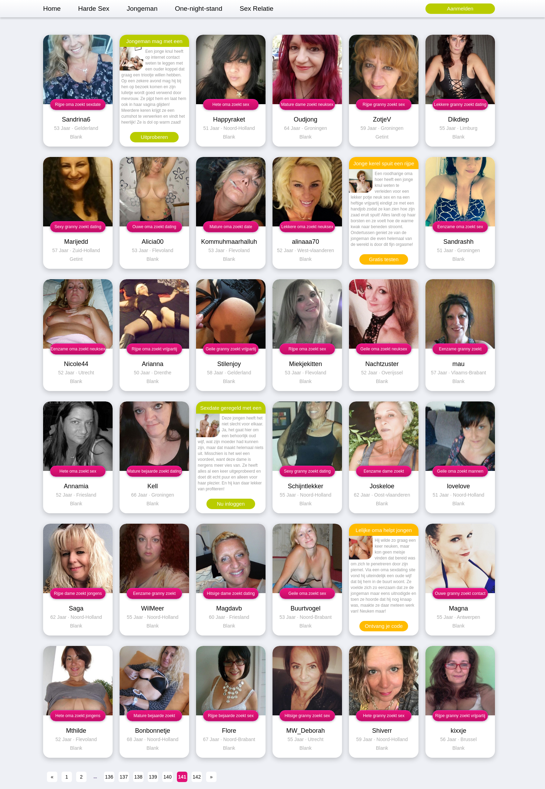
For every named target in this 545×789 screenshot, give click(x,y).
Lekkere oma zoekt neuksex (307, 226)
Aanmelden (460, 8)
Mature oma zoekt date (231, 226)
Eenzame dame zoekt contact (384, 473)
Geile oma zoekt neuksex (383, 349)
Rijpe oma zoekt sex (307, 349)
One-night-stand (198, 8)
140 (167, 777)
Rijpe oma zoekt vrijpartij (154, 349)
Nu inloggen (231, 504)
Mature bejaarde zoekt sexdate (154, 717)
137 (124, 777)
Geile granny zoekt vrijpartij (231, 349)
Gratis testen (383, 259)
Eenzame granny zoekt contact (460, 351)
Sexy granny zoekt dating (78, 226)
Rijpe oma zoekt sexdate (77, 104)
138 (138, 777)
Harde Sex (93, 8)
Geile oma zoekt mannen (460, 471)
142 (197, 777)
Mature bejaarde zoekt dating (154, 471)
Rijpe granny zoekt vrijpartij (460, 715)
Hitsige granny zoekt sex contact (307, 717)
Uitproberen (154, 137)
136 (109, 777)
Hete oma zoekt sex (230, 104)
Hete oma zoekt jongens (77, 715)
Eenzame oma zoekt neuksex (77, 349)
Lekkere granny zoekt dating (460, 104)
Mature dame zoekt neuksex (307, 104)
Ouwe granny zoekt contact (460, 593)
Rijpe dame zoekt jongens (78, 593)
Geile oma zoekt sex (307, 593)
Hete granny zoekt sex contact (383, 717)
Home (52, 8)
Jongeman (142, 8)
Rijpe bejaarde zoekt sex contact (230, 717)
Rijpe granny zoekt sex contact (384, 106)
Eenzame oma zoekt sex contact (460, 228)
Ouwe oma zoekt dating (154, 226)
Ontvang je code (383, 626)
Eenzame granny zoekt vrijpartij (154, 595)
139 (153, 777)
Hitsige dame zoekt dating (231, 593)
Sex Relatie (256, 8)
